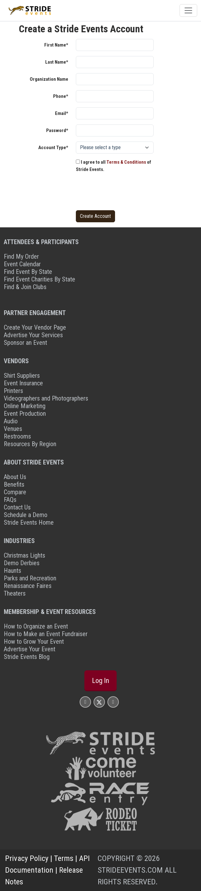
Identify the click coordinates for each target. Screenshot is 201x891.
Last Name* (56, 62)
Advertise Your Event (29, 649)
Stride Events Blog (27, 656)
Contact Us (17, 507)
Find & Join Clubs (25, 287)
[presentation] (124, 192)
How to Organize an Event (36, 626)
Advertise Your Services (33, 335)
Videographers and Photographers (46, 398)
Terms (63, 858)
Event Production (25, 413)
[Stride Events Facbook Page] (85, 702)
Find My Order (21, 256)
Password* (57, 130)
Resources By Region (30, 444)
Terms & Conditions (126, 162)
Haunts (12, 570)
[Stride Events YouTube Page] (113, 702)
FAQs (10, 499)
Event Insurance (23, 383)
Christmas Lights (24, 555)
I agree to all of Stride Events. (113, 165)
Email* (61, 113)
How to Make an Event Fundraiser (46, 634)
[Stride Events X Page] (99, 702)
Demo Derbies (22, 563)
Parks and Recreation (30, 578)
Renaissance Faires (28, 586)
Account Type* (53, 147)
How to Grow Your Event (34, 641)
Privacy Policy (26, 858)
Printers (13, 391)
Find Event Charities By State (39, 279)
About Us (15, 477)
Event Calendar (22, 264)
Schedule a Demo (25, 515)
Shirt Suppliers (22, 375)
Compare (15, 492)
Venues (13, 429)
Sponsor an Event (25, 342)
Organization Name (49, 79)
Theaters (15, 593)
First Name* (56, 45)
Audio (11, 421)
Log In (100, 680)
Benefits (14, 484)
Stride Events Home (29, 522)
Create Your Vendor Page (35, 327)
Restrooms (17, 436)
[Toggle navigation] (188, 10)
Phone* (60, 96)
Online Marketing (25, 406)
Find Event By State (28, 271)
